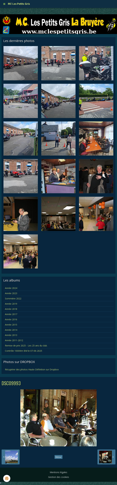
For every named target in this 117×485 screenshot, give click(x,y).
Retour (58, 457)
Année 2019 (11, 303)
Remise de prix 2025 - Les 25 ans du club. (26, 345)
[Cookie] (6, 478)
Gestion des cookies (58, 477)
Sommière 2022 (13, 298)
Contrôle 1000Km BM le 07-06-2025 (23, 350)
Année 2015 (11, 324)
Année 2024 (11, 288)
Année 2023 (11, 293)
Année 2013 (11, 335)
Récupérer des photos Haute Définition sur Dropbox (32, 369)
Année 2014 (11, 329)
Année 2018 (11, 308)
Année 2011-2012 (14, 340)
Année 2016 (11, 319)
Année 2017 (11, 314)
